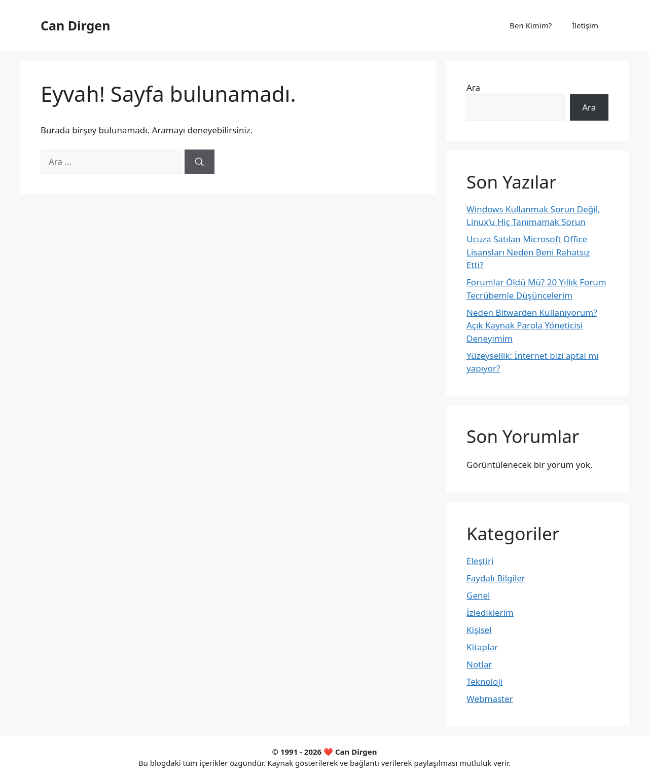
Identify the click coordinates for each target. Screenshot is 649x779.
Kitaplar (482, 647)
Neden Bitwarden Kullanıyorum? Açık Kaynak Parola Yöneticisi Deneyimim (531, 325)
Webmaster (489, 698)
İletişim (585, 25)
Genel (478, 595)
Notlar (479, 664)
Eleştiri (480, 561)
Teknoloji (484, 681)
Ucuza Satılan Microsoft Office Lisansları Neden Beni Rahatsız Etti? (528, 252)
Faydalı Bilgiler (495, 578)
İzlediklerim (490, 612)
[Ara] (199, 162)
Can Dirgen (75, 25)
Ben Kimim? (531, 25)
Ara (473, 87)
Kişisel (479, 630)
